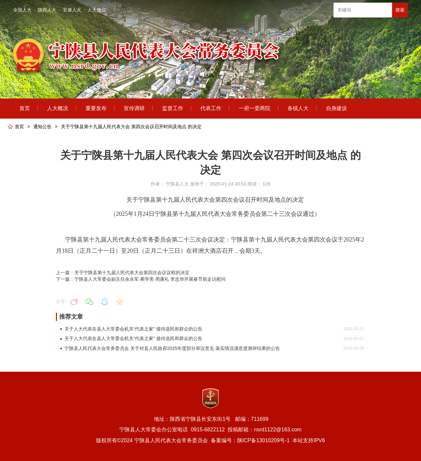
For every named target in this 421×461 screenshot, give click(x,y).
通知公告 (42, 126)
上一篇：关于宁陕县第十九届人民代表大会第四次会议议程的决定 (122, 272)
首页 (19, 126)
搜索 (400, 10)
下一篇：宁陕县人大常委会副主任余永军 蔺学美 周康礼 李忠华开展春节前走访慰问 (141, 279)
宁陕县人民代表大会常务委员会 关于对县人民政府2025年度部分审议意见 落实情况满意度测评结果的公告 (172, 348)
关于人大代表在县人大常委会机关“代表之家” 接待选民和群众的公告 (133, 328)
